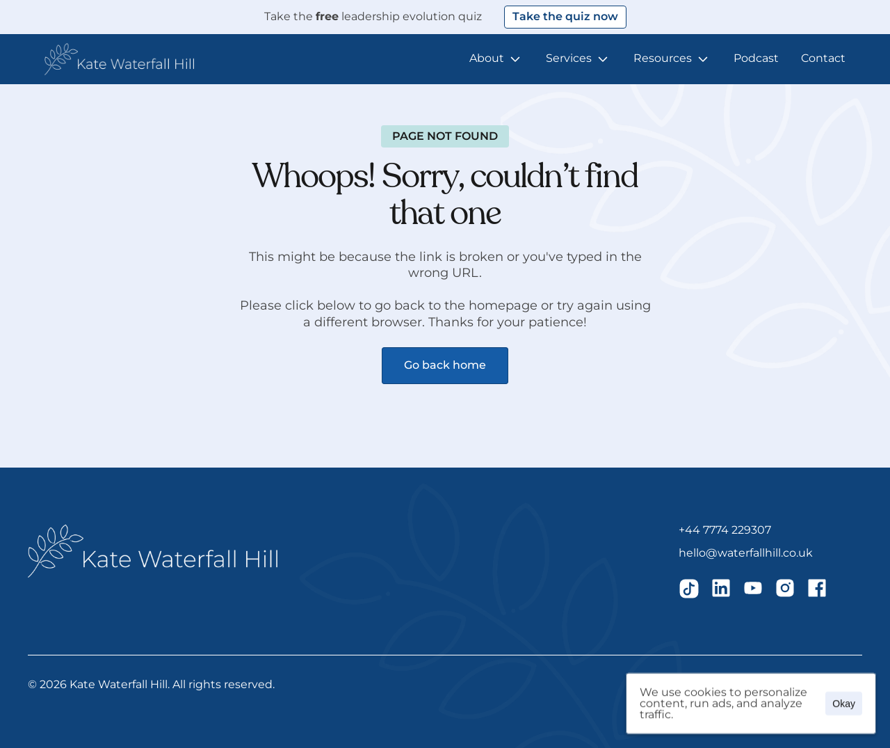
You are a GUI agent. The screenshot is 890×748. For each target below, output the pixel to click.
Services (569, 58)
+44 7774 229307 (725, 529)
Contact (823, 58)
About (486, 58)
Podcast (756, 58)
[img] (689, 588)
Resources (662, 58)
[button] (119, 59)
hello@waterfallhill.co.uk (746, 552)
